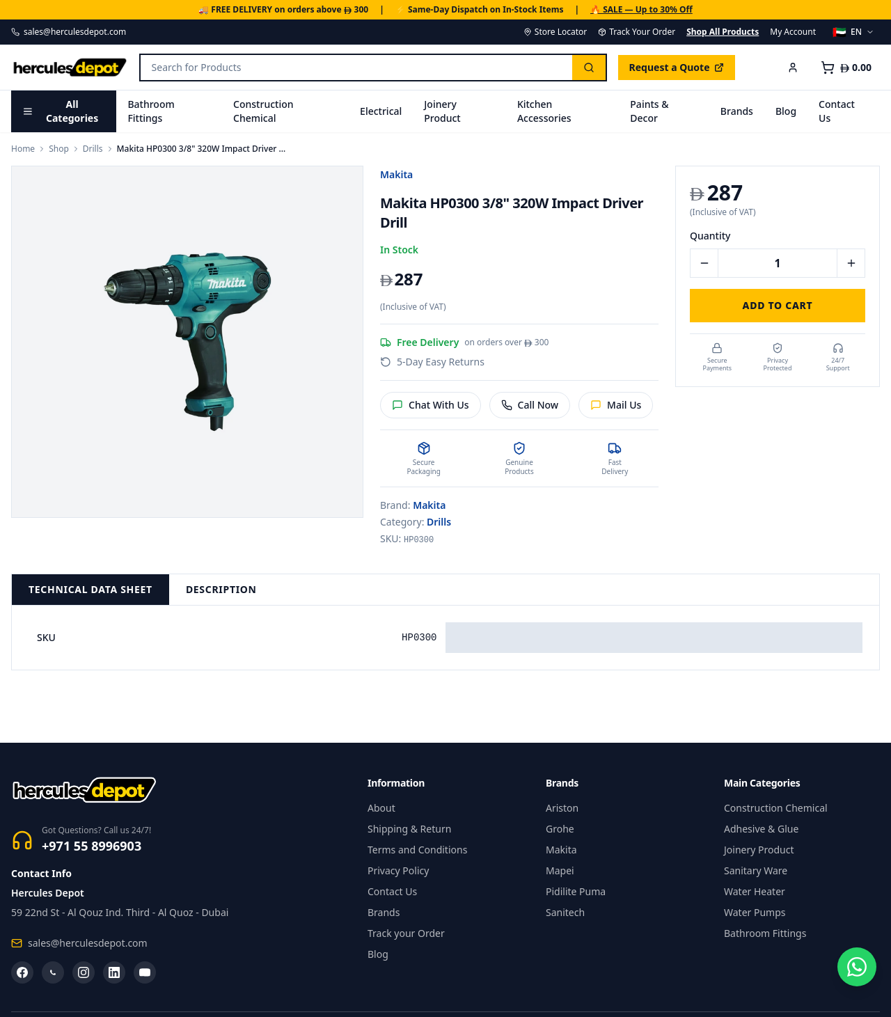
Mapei (560, 870)
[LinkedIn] (114, 972)
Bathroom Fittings (150, 111)
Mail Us (615, 404)
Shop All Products (722, 32)
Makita (396, 174)
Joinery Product (442, 111)
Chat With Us (430, 404)
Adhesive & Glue (761, 828)
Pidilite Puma (576, 891)
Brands (736, 111)
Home (23, 149)
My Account (793, 32)
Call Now (530, 404)
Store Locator (555, 32)
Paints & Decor (649, 111)
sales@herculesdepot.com (68, 32)
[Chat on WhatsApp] (854, 980)
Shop (59, 149)
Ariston (562, 807)
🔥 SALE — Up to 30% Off (641, 9)
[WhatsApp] (53, 972)
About (381, 807)
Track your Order (406, 933)
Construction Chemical (263, 111)
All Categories (60, 111)
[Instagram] (83, 972)
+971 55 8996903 (91, 845)
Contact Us (837, 111)
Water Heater (754, 891)
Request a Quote (676, 67)
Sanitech (565, 912)
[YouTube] (145, 972)
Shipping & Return (409, 828)
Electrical (381, 111)
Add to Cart (778, 305)
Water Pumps (755, 912)
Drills (93, 149)
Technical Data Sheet (90, 589)
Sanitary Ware (755, 870)
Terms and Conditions (417, 849)
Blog (785, 111)
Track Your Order (636, 32)
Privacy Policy (398, 870)
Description (221, 589)
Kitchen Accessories (544, 111)
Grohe (560, 828)
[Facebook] (22, 972)
